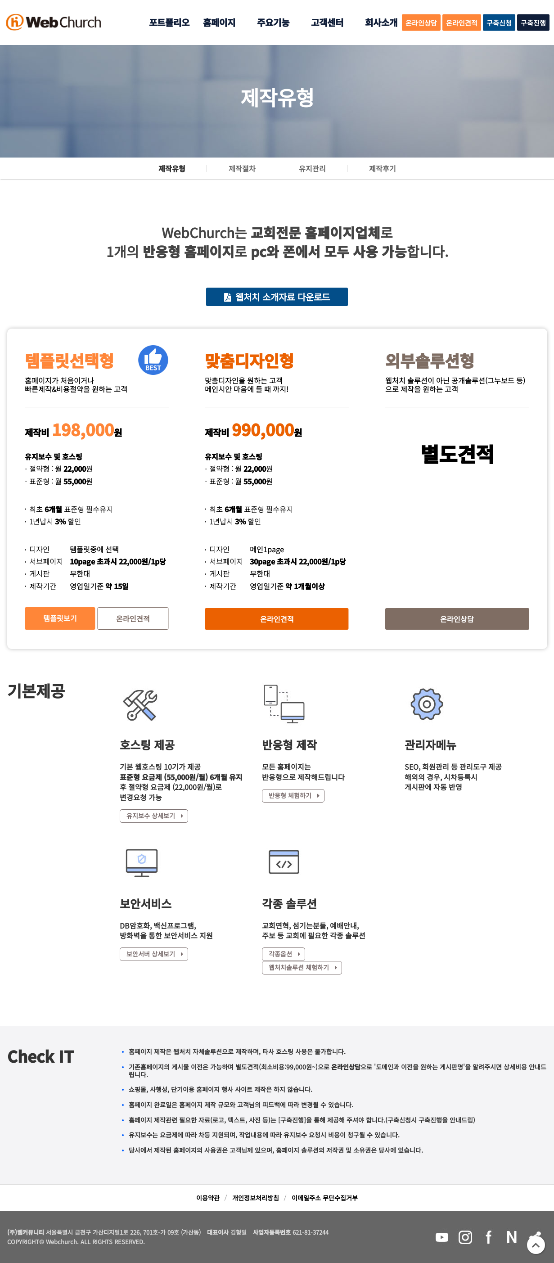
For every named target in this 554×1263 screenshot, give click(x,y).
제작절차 (242, 168)
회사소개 (381, 22)
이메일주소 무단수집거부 (325, 1197)
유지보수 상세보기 (154, 815)
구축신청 (499, 22)
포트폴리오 (169, 22)
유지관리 (312, 168)
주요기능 (273, 22)
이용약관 (208, 1197)
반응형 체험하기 (294, 795)
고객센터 (327, 22)
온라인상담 (421, 22)
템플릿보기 (60, 618)
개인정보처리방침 (255, 1197)
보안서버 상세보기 (154, 953)
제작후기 (382, 168)
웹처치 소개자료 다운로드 (277, 296)
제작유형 (171, 168)
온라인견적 (461, 22)
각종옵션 (284, 953)
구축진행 (533, 22)
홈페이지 (219, 22)
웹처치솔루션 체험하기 (303, 967)
